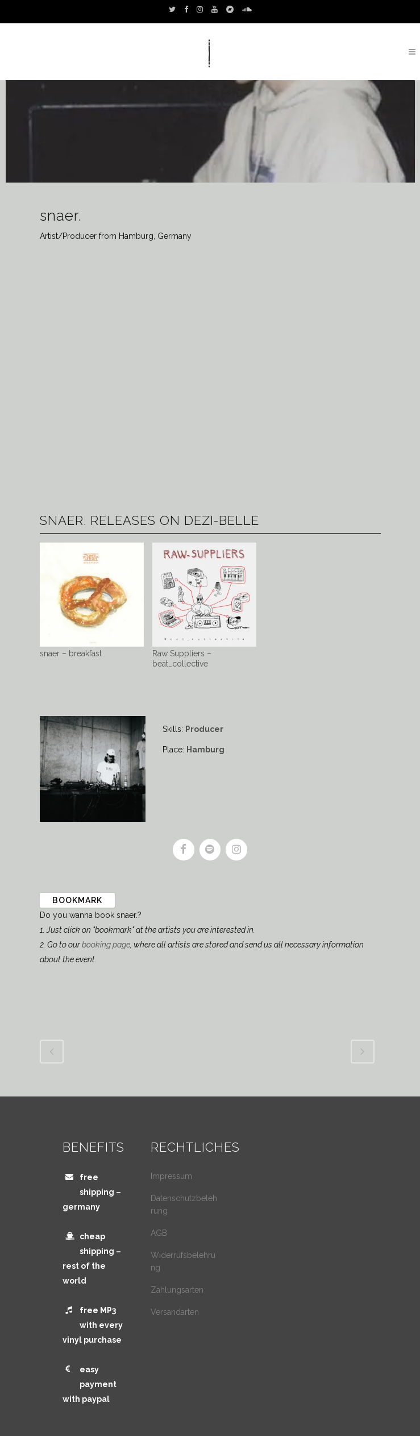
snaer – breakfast (71, 653)
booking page (106, 944)
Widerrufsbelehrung (183, 1261)
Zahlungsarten (177, 1289)
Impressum (171, 1176)
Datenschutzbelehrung (184, 1204)
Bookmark (77, 900)
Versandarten (175, 1312)
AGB (159, 1233)
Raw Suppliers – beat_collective (181, 658)
